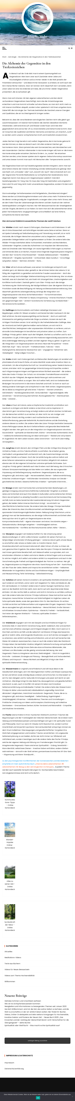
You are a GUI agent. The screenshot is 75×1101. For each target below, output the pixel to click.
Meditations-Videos (13, 957)
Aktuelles (8, 951)
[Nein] (72, 1096)
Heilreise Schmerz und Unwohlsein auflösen (23, 1001)
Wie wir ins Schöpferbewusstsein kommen (22, 1003)
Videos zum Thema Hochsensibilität (20, 975)
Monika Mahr (37, 36)
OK (38, 1098)
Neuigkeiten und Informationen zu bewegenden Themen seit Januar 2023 (35, 1006)
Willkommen (10, 981)
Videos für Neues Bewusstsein (17, 969)
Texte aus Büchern (12, 963)
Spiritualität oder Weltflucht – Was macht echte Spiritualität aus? (32, 1025)
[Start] (4, 57)
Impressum (9, 1063)
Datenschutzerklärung (14, 1068)
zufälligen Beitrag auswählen (37, 1041)
